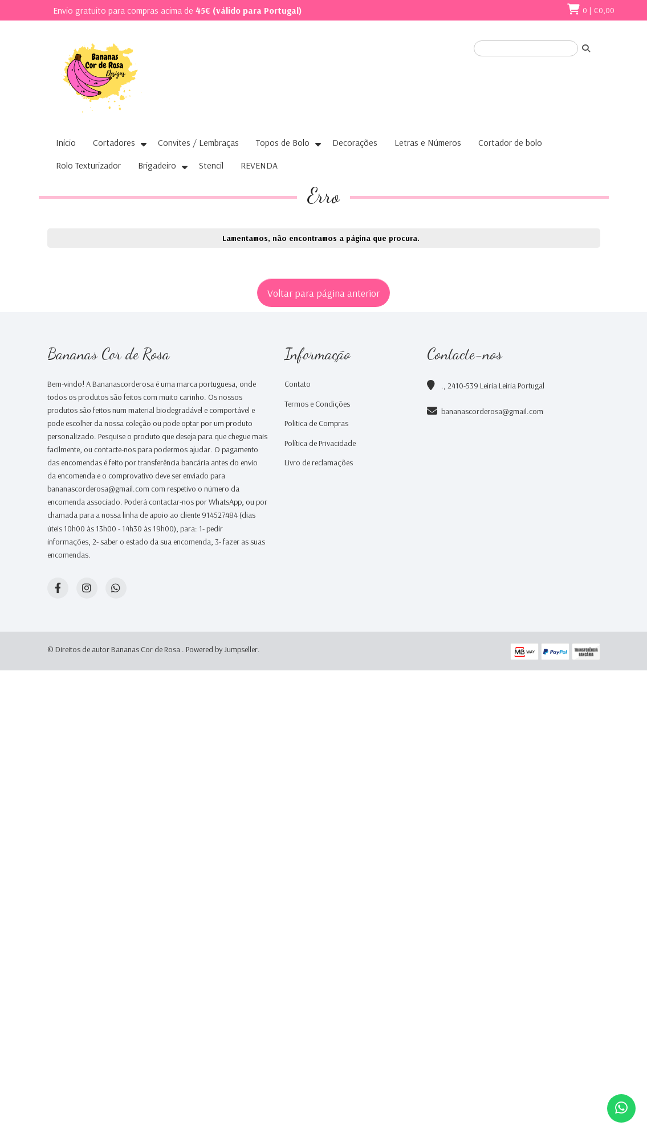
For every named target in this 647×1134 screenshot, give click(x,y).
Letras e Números (427, 142)
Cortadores (114, 142)
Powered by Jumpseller (222, 649)
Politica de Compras (316, 423)
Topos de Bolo (283, 142)
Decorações (354, 142)
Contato (297, 384)
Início (66, 142)
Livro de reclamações (318, 462)
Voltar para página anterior (323, 292)
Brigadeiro (157, 165)
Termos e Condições (317, 404)
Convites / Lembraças (198, 142)
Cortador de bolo (510, 142)
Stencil (211, 165)
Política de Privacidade (320, 443)
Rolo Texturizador (88, 165)
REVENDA (259, 165)
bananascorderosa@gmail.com (492, 411)
